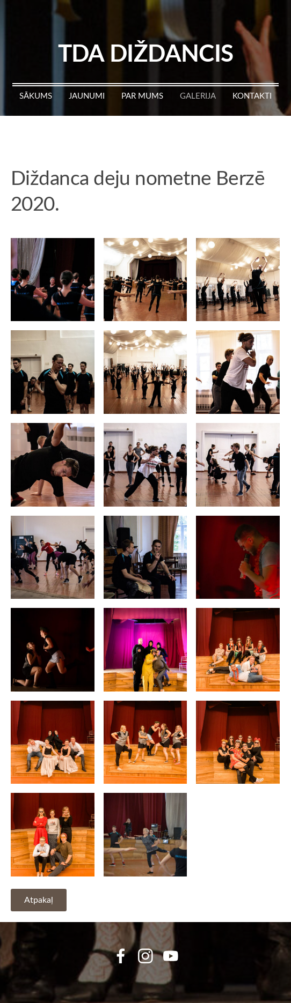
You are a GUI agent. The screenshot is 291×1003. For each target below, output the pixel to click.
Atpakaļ (38, 899)
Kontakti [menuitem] (252, 95)
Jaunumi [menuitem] (87, 95)
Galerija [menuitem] (198, 95)
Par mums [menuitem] (142, 95)
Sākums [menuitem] (35, 95)
